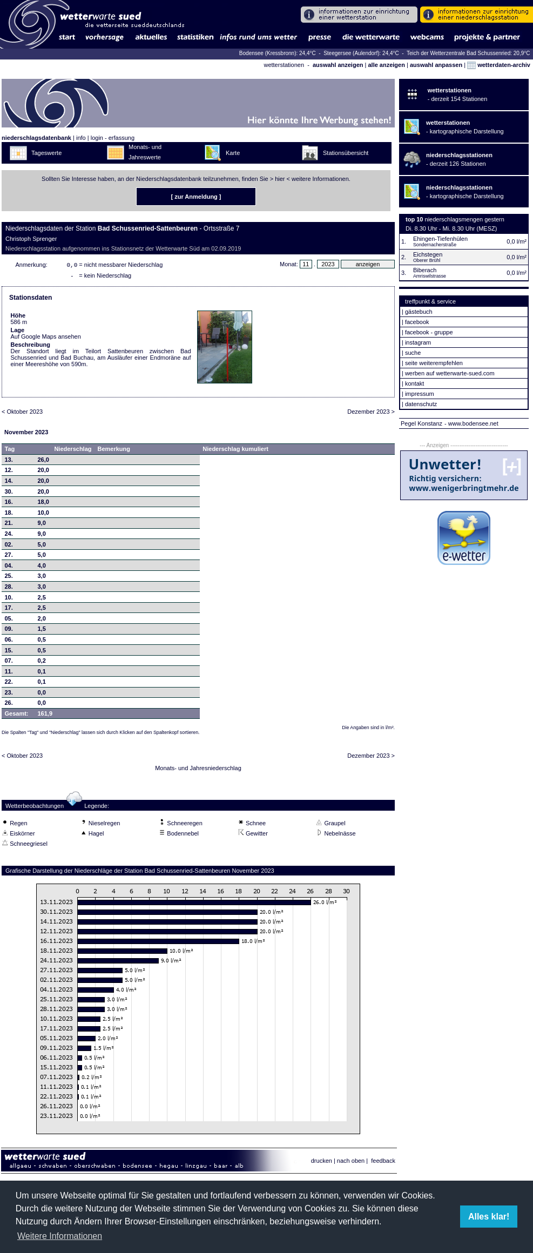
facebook (417, 322)
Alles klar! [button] (488, 1216)
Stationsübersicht (345, 153)
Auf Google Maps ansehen (46, 338)
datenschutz (421, 404)
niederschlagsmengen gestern (464, 219)
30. (9, 493)
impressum (419, 393)
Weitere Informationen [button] (59, 1236)
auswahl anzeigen (338, 65)
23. (9, 694)
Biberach (424, 270)
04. (9, 567)
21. (9, 525)
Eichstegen (427, 254)
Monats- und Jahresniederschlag (198, 770)
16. (9, 504)
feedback (383, 1163)
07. (9, 662)
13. (9, 462)
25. (9, 578)
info (81, 137)
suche (413, 352)
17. (9, 610)
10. (9, 599)
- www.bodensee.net (471, 423)
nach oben (351, 1163)
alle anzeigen (386, 65)
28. (9, 588)
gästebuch (419, 311)
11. (9, 673)
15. (9, 652)
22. (9, 684)
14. (9, 483)
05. (9, 620)
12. (9, 472)
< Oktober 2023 (22, 413)
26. (9, 705)
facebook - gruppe (429, 332)
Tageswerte (46, 153)
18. (9, 514)
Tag (10, 451)
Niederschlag (72, 451)
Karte (233, 153)
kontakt (414, 383)
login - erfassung (112, 137)
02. (9, 546)
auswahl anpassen (436, 65)
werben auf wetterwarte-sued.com (450, 373)
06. (9, 641)
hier (280, 179)
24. (9, 536)
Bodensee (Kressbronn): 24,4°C (278, 53)
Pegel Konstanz (421, 423)
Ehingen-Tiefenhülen (440, 238)
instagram (418, 342)
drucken (321, 1163)
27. (9, 557)
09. (9, 631)
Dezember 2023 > (371, 413)
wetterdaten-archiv (498, 65)
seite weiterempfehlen (434, 363)
